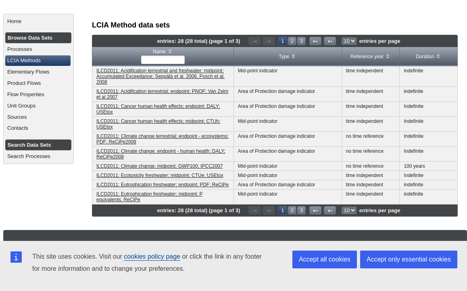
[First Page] (254, 41)
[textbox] (163, 59)
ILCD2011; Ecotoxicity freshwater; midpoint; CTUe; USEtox (159, 175)
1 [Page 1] (282, 41)
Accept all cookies (324, 259)
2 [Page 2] (292, 41)
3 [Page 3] (301, 41)
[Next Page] (315, 41)
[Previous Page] (269, 41)
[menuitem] (38, 21)
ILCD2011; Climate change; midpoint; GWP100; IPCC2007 (159, 166)
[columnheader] (163, 56)
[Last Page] (330, 41)
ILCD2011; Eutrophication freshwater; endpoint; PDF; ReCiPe (162, 185)
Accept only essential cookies (409, 259)
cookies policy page (152, 256)
